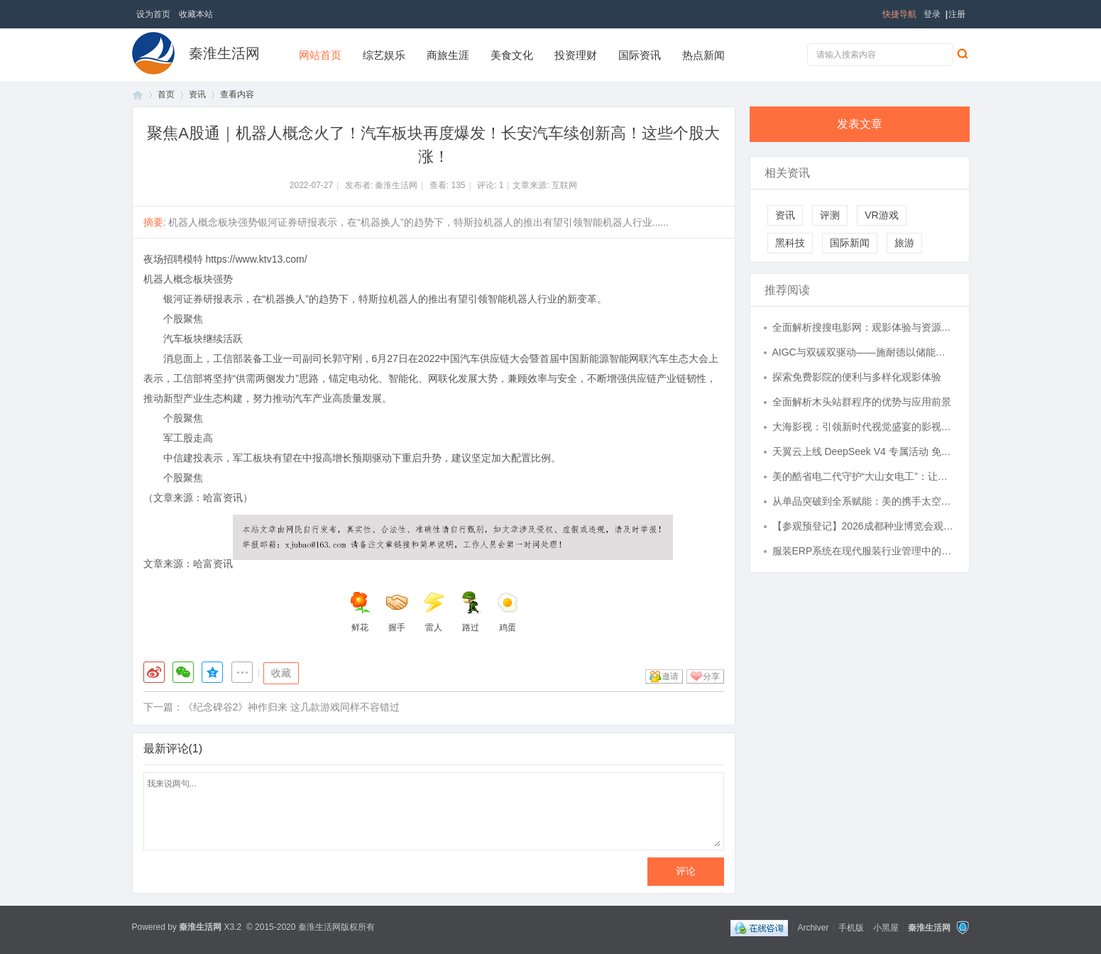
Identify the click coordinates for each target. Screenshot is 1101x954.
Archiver (812, 927)
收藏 (281, 673)
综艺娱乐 (384, 55)
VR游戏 (881, 215)
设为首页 (153, 14)
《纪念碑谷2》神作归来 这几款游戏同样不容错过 (291, 707)
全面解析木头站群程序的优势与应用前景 (861, 401)
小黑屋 (886, 927)
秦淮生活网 (224, 53)
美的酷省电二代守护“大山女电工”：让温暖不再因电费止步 (863, 476)
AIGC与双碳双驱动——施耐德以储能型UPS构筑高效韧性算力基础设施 (863, 352)
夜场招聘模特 (173, 259)
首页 (137, 94)
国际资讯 (639, 55)
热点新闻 (703, 55)
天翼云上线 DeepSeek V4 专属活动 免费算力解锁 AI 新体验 (863, 451)
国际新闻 (850, 242)
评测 (830, 215)
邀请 (670, 676)
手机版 (851, 927)
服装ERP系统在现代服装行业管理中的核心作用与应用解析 (863, 550)
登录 (932, 14)
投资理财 (575, 55)
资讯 (197, 94)
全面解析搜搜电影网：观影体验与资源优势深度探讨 (863, 327)
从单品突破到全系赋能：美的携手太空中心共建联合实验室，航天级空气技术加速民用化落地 (863, 501)
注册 (956, 14)
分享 (711, 676)
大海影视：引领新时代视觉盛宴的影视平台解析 (863, 426)
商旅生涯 (448, 55)
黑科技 (790, 242)
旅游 (904, 242)
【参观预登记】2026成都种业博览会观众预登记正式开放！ (863, 526)
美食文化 (512, 55)
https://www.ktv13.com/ (256, 259)
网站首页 (320, 55)
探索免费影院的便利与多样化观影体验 (856, 377)
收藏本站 (196, 14)
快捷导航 (899, 14)
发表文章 (859, 124)
